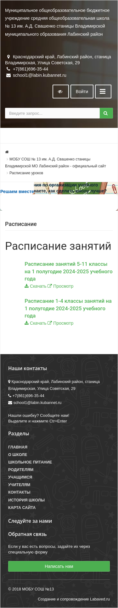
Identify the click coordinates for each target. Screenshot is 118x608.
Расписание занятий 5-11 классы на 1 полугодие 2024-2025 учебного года (69, 271)
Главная (17, 447)
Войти (82, 91)
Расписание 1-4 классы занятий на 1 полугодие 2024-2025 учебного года (68, 308)
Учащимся (20, 477)
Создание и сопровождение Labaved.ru (74, 599)
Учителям (19, 485)
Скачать (38, 286)
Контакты (19, 492)
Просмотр (63, 286)
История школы (26, 500)
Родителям (20, 470)
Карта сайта (22, 508)
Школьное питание (30, 462)
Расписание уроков (26, 173)
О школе (17, 455)
